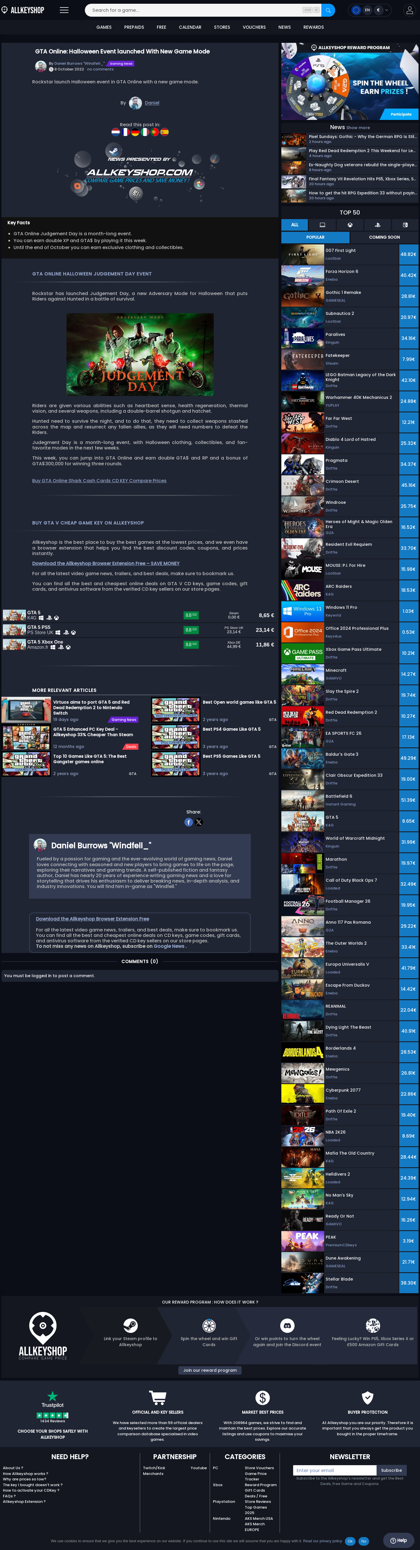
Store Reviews (258, 1501)
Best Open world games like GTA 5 (239, 745)
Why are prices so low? (24, 1479)
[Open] (64, 10)
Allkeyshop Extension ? (24, 1501)
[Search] (328, 10)
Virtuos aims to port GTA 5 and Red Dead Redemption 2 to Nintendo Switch (91, 750)
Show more (358, 128)
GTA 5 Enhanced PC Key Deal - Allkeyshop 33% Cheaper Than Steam (93, 774)
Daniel (152, 103)
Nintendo (221, 1518)
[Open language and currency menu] (370, 10)
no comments (100, 69)
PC (215, 1468)
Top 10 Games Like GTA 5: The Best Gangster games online (90, 801)
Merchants (153, 1473)
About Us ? (13, 1468)
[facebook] (189, 864)
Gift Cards (255, 1490)
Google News (170, 989)
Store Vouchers (259, 1468)
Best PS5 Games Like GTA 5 (231, 799)
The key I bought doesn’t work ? (33, 1485)
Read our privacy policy (322, 1541)
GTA (132, 816)
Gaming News (121, 63)
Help (398, 1540)
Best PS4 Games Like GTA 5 (232, 772)
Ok (350, 1541)
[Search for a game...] (210, 10)
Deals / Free (256, 1496)
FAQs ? (9, 1496)
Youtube (199, 1468)
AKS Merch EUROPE (255, 1526)
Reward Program (261, 1485)
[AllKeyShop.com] (22, 10)
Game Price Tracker (256, 1476)
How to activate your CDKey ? (31, 1490)
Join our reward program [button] (210, 1370)
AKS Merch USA (259, 1518)
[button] (409, 10)
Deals (131, 789)
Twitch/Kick (154, 1468)
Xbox (217, 1485)
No (363, 1541)
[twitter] (199, 864)
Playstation (224, 1501)
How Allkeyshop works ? (25, 1473)
